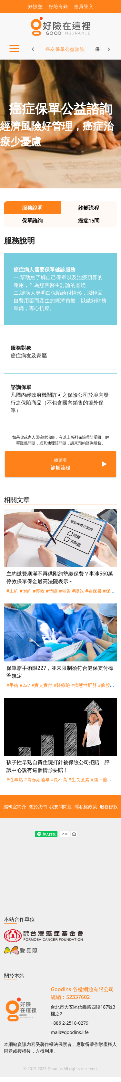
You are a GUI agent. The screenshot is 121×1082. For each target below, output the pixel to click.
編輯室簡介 (15, 806)
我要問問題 (60, 806)
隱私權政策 (86, 806)
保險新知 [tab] (96, 49)
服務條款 (109, 806)
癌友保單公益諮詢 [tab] (56, 49)
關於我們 (38, 806)
